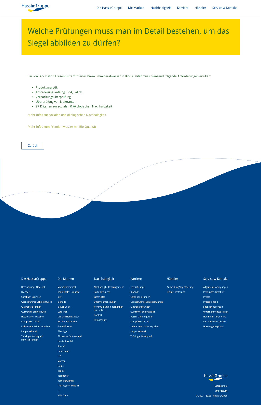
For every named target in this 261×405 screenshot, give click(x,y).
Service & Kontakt (224, 8)
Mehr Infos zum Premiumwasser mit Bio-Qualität (62, 127)
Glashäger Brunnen (31, 306)
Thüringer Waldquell (68, 385)
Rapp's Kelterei (29, 331)
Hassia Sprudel (65, 341)
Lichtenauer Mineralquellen (35, 326)
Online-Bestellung (176, 292)
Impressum (221, 390)
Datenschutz (221, 385)
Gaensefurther (65, 326)
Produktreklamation (213, 292)
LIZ (59, 356)
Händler (200, 8)
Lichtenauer (64, 351)
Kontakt (98, 315)
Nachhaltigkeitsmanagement (109, 287)
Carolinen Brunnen (31, 297)
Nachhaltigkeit (161, 8)
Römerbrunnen (66, 380)
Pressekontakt (210, 301)
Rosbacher (63, 375)
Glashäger (63, 331)
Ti (58, 390)
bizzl (60, 297)
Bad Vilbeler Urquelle (68, 292)
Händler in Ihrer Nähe (214, 316)
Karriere (183, 8)
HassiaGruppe (137, 287)
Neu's (60, 366)
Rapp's (61, 371)
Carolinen (63, 311)
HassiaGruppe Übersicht (33, 287)
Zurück (32, 145)
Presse (206, 297)
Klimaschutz (100, 320)
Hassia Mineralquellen (32, 316)
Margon (62, 361)
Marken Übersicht (67, 287)
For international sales (214, 321)
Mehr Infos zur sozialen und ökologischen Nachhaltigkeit (67, 115)
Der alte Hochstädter (68, 316)
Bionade (25, 292)
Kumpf (61, 346)
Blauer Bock (64, 306)
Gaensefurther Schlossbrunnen (146, 301)
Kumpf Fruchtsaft (30, 321)
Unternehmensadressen (215, 311)
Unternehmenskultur (105, 301)
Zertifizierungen (102, 292)
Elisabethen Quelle (67, 321)
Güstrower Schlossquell (33, 311)
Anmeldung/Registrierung (180, 287)
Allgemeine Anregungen (215, 287)
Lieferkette (99, 297)
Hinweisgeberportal (213, 326)
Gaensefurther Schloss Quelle (36, 301)
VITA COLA (63, 395)
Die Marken (136, 8)
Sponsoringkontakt (213, 306)
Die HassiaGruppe (109, 8)
